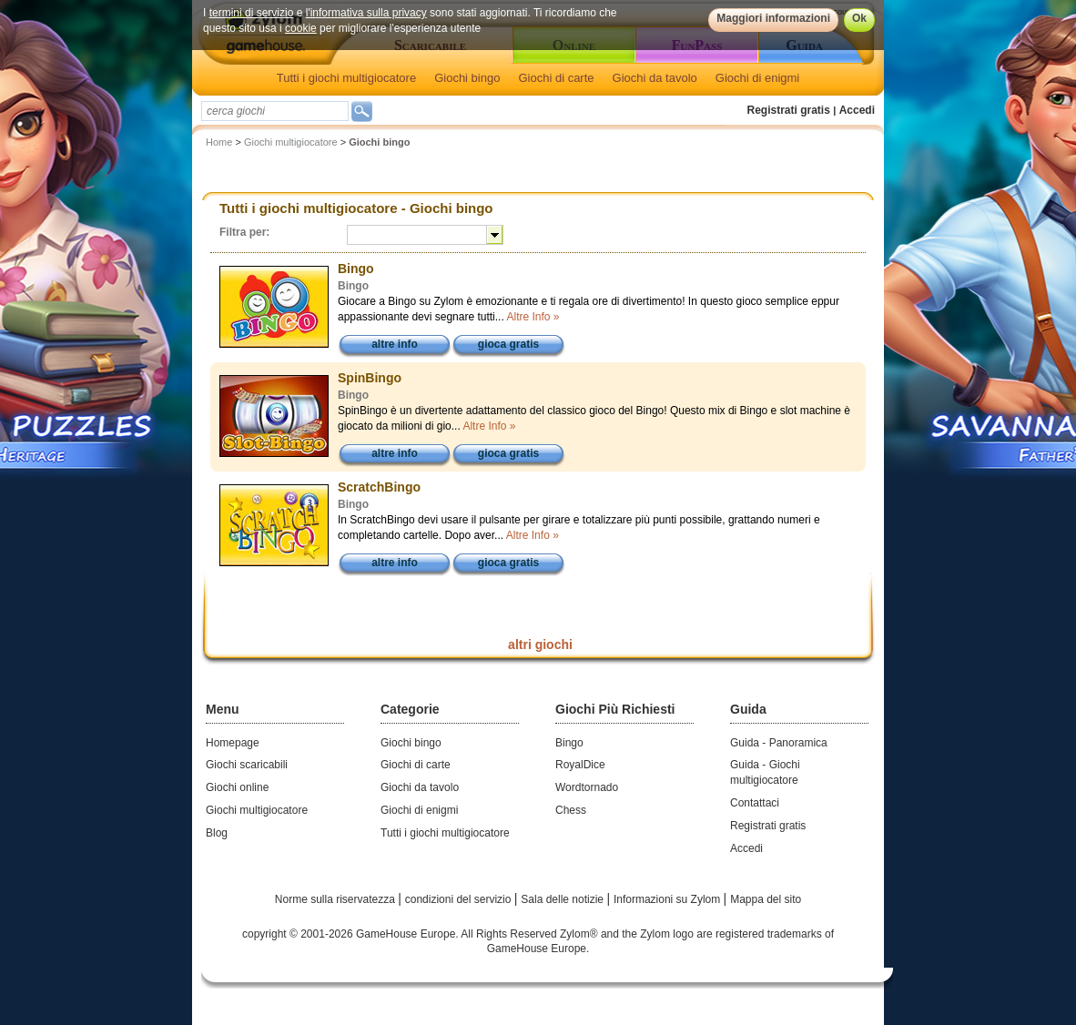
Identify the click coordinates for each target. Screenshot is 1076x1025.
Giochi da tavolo (655, 78)
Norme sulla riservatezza (336, 899)
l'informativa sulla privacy (366, 12)
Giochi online (237, 787)
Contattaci (754, 803)
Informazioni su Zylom (669, 899)
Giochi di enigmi (758, 78)
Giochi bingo (467, 78)
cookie (301, 28)
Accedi (857, 110)
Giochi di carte (556, 78)
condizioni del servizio (459, 899)
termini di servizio (251, 12)
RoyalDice (580, 764)
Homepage (232, 742)
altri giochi (540, 644)
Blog (217, 833)
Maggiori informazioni (773, 18)
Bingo (569, 742)
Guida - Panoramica (778, 742)
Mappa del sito (765, 899)
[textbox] (275, 111)
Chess (570, 810)
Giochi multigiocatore (291, 142)
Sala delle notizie (563, 899)
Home (219, 142)
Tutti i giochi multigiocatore (346, 78)
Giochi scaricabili (247, 764)
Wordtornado (586, 787)
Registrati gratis (788, 110)
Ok (859, 18)
